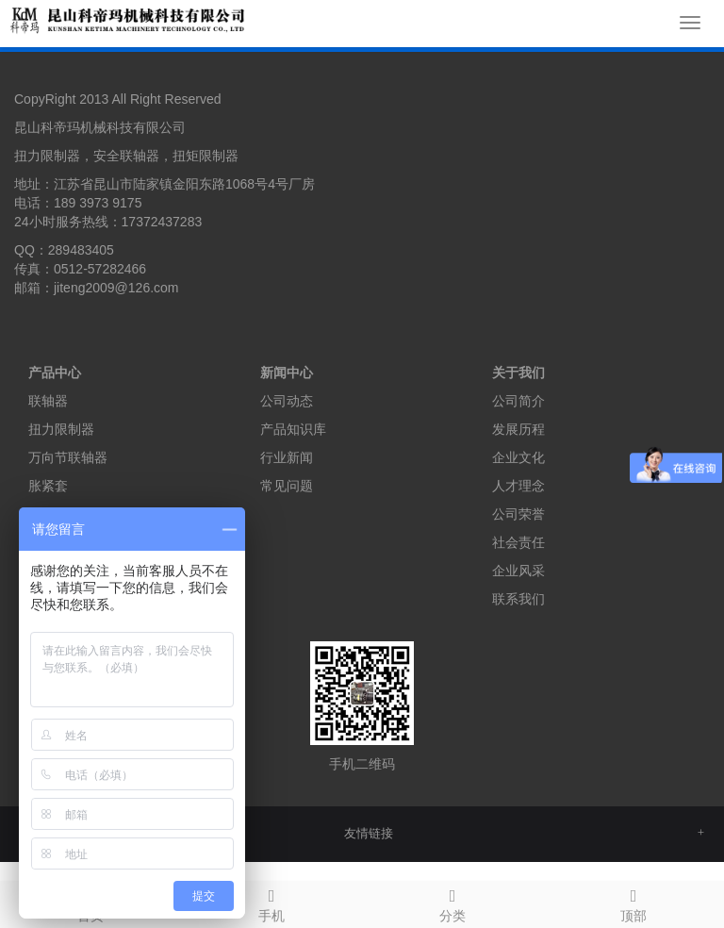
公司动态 (286, 400)
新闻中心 (286, 372)
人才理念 (518, 485)
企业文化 (518, 457)
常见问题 (286, 485)
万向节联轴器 (67, 457)
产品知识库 (293, 429)
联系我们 (518, 598)
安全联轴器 (126, 155)
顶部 (633, 902)
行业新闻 (286, 457)
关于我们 (518, 372)
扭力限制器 (47, 155)
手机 (271, 902)
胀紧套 (48, 485)
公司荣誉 (518, 514)
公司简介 (518, 400)
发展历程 (518, 429)
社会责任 (518, 542)
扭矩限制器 (206, 155)
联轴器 (48, 400)
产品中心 (54, 372)
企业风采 (518, 570)
